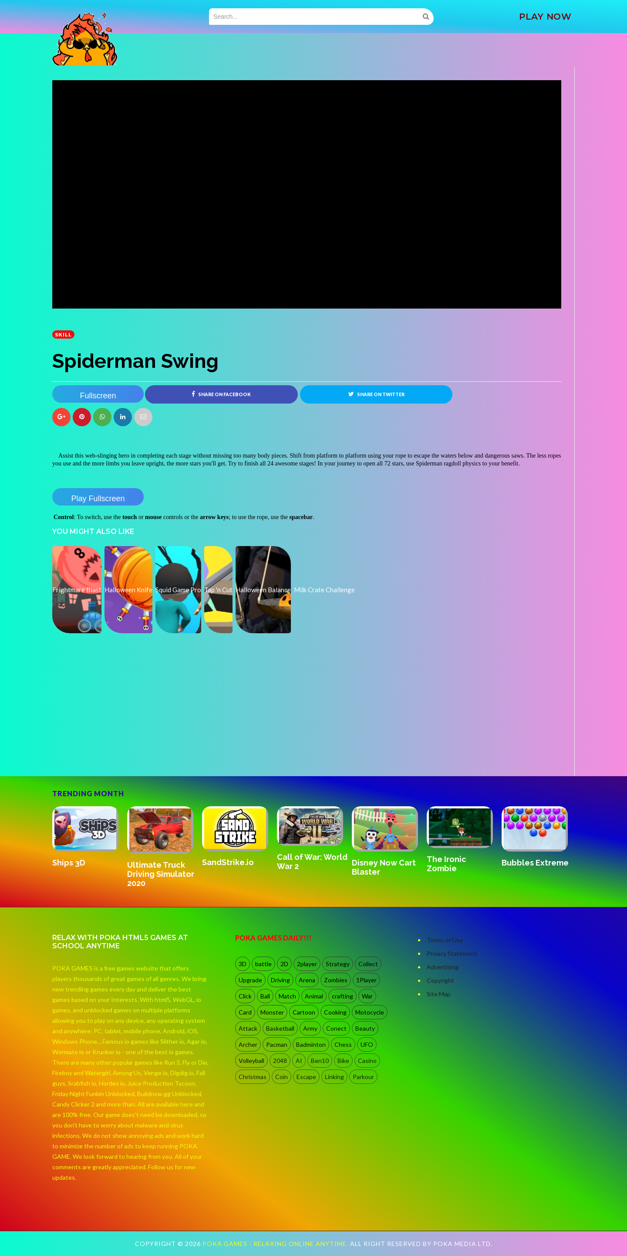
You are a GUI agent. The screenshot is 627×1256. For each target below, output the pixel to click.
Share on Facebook (221, 394)
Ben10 (320, 1060)
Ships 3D (68, 862)
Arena (307, 980)
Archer (248, 1044)
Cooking (335, 1012)
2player (307, 963)
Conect (336, 1028)
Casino (367, 1060)
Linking (334, 1076)
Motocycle (369, 1012)
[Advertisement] (117, 752)
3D (242, 963)
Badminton (311, 1044)
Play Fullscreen (98, 498)
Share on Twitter (376, 394)
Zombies (335, 980)
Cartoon (304, 1012)
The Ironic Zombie (446, 864)
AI (299, 1060)
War (367, 996)
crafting (342, 996)
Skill (63, 334)
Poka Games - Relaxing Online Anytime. (276, 1243)
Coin (281, 1076)
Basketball (280, 1028)
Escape (306, 1076)
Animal (314, 996)
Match (287, 996)
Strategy (338, 963)
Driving (280, 980)
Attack (248, 1028)
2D (284, 963)
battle (263, 963)
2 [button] (318, 900)
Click (245, 996)
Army (310, 1028)
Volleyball (251, 1060)
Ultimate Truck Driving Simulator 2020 (160, 874)
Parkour (363, 1076)
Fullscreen (98, 395)
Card (245, 1012)
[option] (89, 837)
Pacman (276, 1044)
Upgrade (250, 980)
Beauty (365, 1028)
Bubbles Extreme (535, 862)
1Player (366, 980)
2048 (280, 1060)
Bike (343, 1060)
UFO (367, 1044)
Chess (343, 1044)
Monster (272, 1012)
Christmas (252, 1076)
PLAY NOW (545, 16)
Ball (265, 996)
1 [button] (309, 900)
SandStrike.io (228, 862)
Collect (368, 963)
